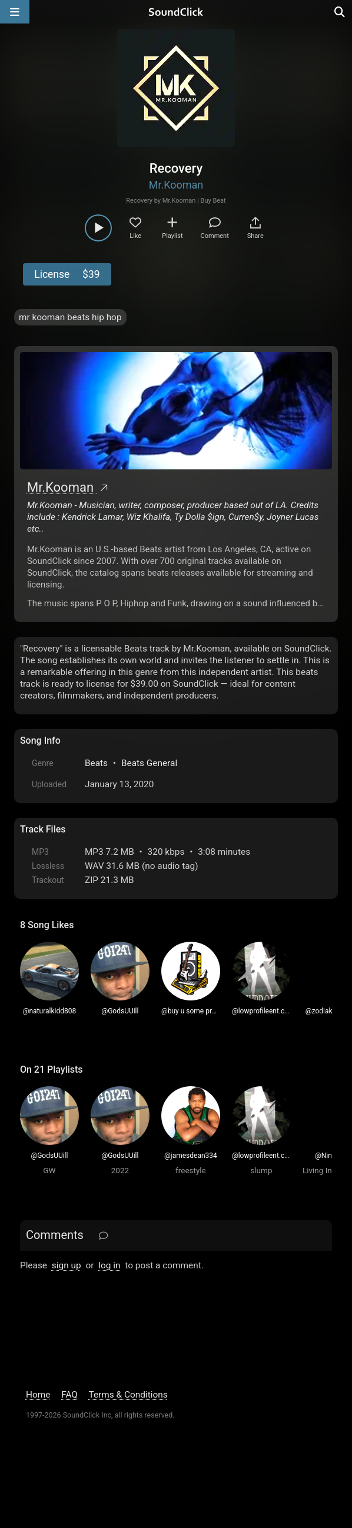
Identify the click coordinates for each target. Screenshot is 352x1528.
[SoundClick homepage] (176, 12)
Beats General (149, 763)
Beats (96, 763)
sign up (66, 1265)
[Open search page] (340, 11)
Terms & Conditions (127, 1394)
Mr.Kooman (176, 185)
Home (38, 1394)
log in (109, 1265)
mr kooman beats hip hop (70, 317)
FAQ (69, 1394)
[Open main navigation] (14, 11)
